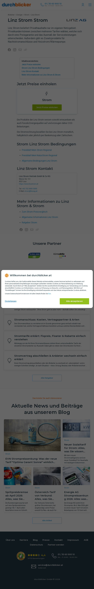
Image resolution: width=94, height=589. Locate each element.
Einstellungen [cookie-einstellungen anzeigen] (10, 301)
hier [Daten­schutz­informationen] (49, 294)
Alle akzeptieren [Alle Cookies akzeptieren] (74, 301)
